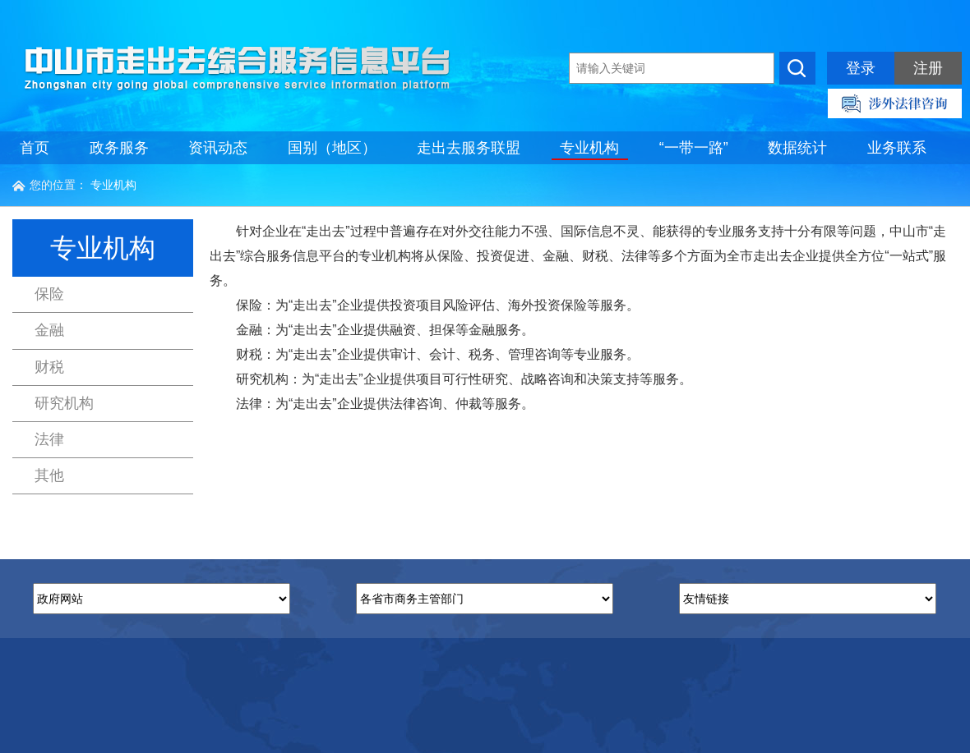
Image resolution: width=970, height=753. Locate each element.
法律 (49, 439)
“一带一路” (693, 148)
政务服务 (119, 148)
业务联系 (896, 148)
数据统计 (797, 148)
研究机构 (64, 403)
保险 (49, 294)
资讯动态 (217, 148)
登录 (860, 68)
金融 (49, 330)
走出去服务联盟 (468, 148)
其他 (49, 475)
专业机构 (589, 148)
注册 (928, 68)
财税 (49, 367)
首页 (34, 148)
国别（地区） (332, 148)
